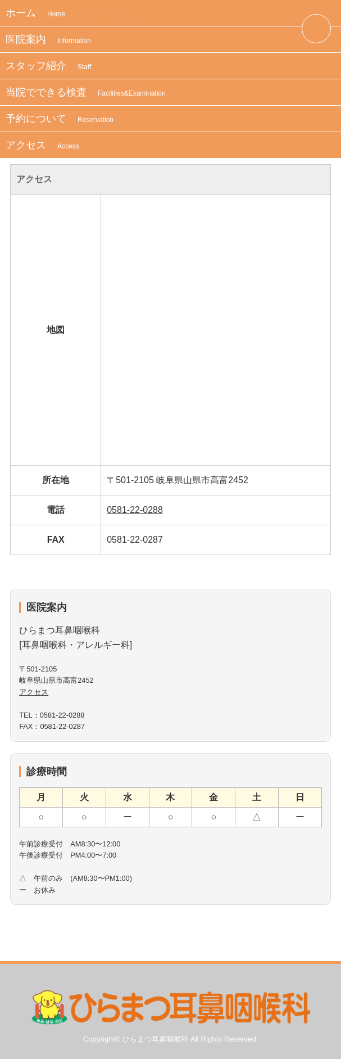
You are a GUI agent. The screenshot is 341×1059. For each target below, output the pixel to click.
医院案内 (48, 39)
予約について (59, 118)
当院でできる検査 (86, 92)
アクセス (42, 145)
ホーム (35, 13)
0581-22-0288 (135, 510)
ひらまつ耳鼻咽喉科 (155, 1039)
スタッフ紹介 (48, 65)
